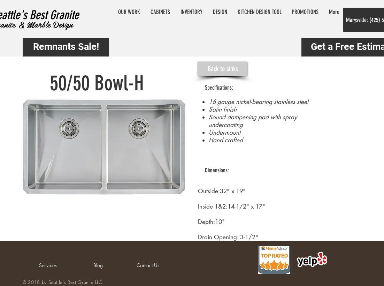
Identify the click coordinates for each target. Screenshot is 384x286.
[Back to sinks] (222, 69)
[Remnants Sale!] (66, 47)
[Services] (48, 265)
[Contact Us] (148, 265)
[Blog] (98, 265)
